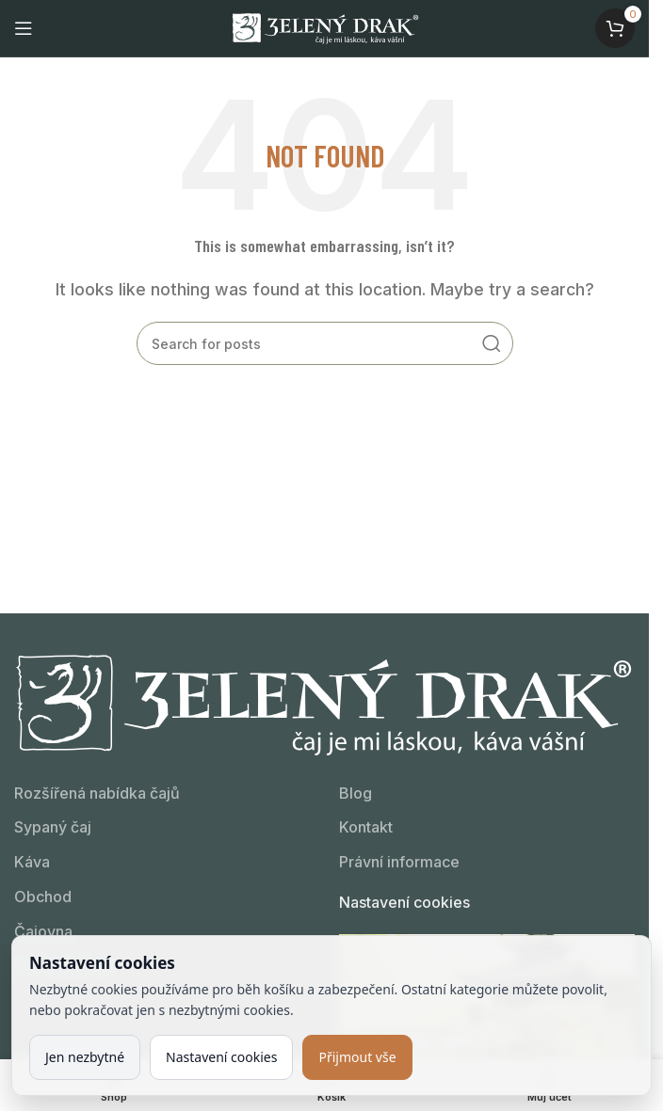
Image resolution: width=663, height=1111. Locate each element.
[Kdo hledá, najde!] (325, 343)
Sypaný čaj (52, 826)
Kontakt (366, 826)
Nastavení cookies (404, 902)
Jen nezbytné (84, 1057)
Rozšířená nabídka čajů (97, 793)
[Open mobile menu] (23, 28)
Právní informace (399, 861)
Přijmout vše (357, 1057)
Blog (355, 793)
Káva (32, 861)
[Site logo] (325, 26)
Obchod (43, 896)
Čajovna (43, 931)
